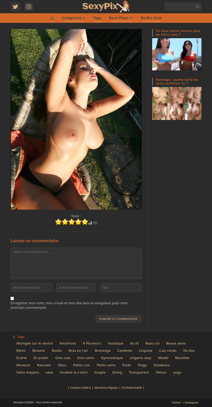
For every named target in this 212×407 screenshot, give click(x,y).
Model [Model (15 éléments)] (163, 358)
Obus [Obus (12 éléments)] (62, 365)
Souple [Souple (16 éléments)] (99, 372)
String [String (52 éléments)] (117, 372)
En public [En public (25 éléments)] (41, 358)
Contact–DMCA (80, 388)
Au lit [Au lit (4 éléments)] (134, 343)
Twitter (176, 402)
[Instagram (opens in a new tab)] (28, 6)
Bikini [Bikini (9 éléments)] (21, 350)
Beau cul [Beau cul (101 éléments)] (152, 343)
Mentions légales (106, 388)
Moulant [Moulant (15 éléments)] (23, 365)
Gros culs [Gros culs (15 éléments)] (62, 358)
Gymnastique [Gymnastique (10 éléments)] (112, 358)
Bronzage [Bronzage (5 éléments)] (103, 350)
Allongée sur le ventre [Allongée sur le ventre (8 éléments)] (34, 343)
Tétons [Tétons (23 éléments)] (161, 372)
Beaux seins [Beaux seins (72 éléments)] (176, 343)
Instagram (191, 402)
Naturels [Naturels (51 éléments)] (44, 365)
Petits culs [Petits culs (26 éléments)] (81, 365)
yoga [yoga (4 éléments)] (177, 372)
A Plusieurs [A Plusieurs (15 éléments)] (92, 343)
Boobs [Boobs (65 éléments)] (57, 350)
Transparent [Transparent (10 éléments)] (139, 372)
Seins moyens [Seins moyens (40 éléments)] (27, 372)
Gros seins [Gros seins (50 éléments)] (85, 358)
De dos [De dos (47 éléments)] (189, 350)
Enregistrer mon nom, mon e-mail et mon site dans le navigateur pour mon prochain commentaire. (69, 305)
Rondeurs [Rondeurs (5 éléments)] (162, 365)
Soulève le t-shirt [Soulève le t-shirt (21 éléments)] (74, 372)
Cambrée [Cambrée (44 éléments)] (124, 350)
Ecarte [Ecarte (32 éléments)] (21, 358)
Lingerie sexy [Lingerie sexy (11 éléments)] (140, 358)
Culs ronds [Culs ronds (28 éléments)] (168, 350)
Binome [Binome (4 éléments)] (38, 350)
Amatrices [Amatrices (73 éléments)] (67, 343)
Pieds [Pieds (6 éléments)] (126, 365)
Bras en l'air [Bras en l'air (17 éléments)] (78, 350)
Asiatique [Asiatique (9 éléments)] (115, 343)
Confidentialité (132, 388)
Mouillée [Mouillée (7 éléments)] (182, 358)
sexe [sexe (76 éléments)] (49, 372)
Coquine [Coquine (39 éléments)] (145, 350)
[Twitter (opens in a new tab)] (15, 6)
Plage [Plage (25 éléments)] (142, 365)
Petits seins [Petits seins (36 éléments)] (106, 365)
